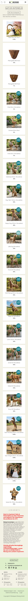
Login (20, 592)
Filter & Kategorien (14, 12)
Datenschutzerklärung (12, 592)
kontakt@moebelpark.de (15, 565)
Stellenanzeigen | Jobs (10, 591)
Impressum (21, 591)
